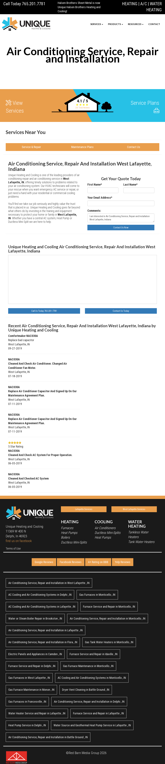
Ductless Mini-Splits (74, 542)
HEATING (129, 3)
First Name (94, 184)
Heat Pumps (69, 533)
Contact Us (133, 147)
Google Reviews (44, 562)
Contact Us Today (121, 311)
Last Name (130, 184)
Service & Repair (31, 147)
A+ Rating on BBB (98, 562)
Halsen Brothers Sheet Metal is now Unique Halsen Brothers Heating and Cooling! (79, 7)
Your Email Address (99, 197)
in (49, 583)
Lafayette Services (83, 509)
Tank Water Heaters (141, 542)
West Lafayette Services (134, 509)
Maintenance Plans (82, 147)
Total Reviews (82, 108)
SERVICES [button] (96, 24)
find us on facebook (19, 541)
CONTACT (154, 24)
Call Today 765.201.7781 (24, 3)
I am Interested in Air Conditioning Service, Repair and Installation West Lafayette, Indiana (120, 217)
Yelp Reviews (122, 562)
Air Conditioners (105, 528)
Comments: (94, 210)
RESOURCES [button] (135, 24)
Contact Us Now (120, 227)
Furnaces (67, 528)
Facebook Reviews (71, 562)
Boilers (65, 537)
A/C (143, 3)
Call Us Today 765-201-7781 (44, 311)
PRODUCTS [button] (115, 24)
